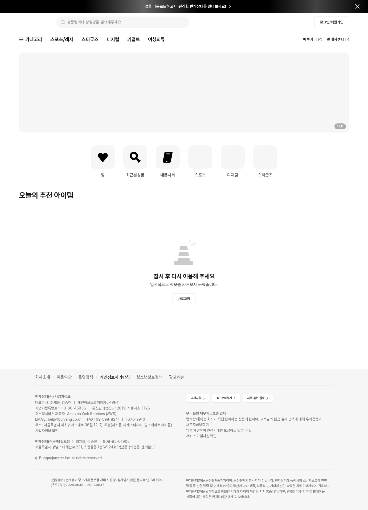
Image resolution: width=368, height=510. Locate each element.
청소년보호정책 (149, 377)
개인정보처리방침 (115, 377)
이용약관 (64, 377)
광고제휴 (176, 377)
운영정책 (85, 377)
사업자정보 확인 (46, 430)
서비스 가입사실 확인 (201, 436)
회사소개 (42, 377)
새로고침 (184, 299)
